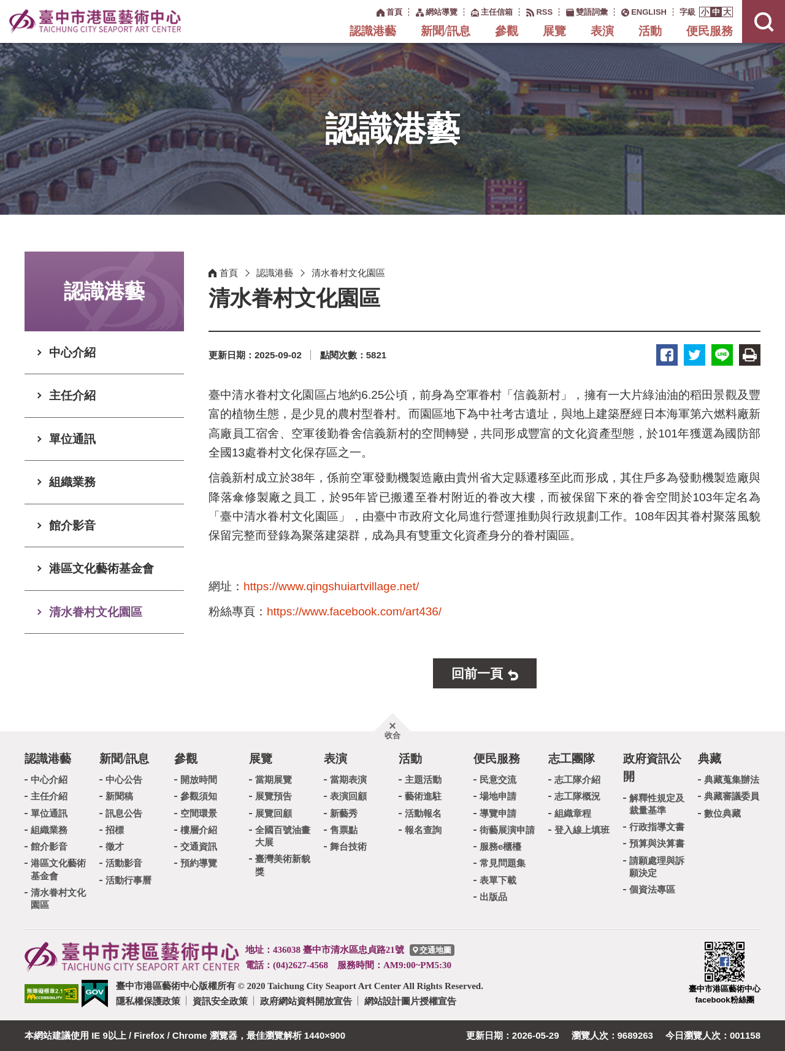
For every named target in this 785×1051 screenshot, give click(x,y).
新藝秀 (344, 813)
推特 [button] (694, 355)
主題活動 (423, 779)
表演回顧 (348, 796)
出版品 (493, 896)
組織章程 (572, 813)
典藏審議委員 (731, 796)
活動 (650, 31)
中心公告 (123, 779)
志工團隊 (571, 758)
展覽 (554, 31)
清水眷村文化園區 (95, 612)
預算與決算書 (656, 843)
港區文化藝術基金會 (101, 568)
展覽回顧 (273, 813)
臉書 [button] (667, 355)
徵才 (114, 846)
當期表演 (348, 779)
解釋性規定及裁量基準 (656, 804)
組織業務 (72, 481)
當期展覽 (273, 779)
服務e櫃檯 (500, 846)
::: (370, 11)
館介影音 (72, 525)
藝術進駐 (423, 796)
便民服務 (709, 31)
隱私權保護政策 (148, 1001)
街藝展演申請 (507, 830)
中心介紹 (72, 352)
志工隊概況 (577, 796)
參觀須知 (198, 796)
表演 (602, 31)
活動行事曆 (128, 880)
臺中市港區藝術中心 (95, 21)
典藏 (709, 758)
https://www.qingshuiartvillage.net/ (331, 586)
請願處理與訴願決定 (656, 866)
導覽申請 (498, 813)
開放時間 (198, 779)
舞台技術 (348, 846)
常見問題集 (503, 863)
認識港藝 (373, 31)
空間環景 (198, 813)
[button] (705, 12)
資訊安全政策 (220, 1001)
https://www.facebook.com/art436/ (354, 611)
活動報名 (423, 813)
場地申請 (498, 796)
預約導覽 (198, 863)
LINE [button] (722, 355)
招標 (114, 830)
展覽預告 (273, 796)
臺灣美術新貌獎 (282, 864)
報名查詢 (423, 830)
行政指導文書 (656, 827)
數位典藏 (722, 813)
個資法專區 (652, 889)
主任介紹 (72, 395)
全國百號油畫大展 (282, 836)
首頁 (229, 273)
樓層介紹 (198, 830)
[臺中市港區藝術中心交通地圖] (432, 950)
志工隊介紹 (577, 779)
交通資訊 (198, 846)
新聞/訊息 (445, 31)
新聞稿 (119, 796)
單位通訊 (72, 439)
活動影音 (123, 863)
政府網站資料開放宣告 (306, 1001)
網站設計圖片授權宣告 (410, 1001)
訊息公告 (123, 813)
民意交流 (498, 779)
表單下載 (498, 880)
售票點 (344, 830)
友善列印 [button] (749, 355)
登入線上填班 (582, 830)
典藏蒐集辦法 (731, 779)
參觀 (506, 31)
